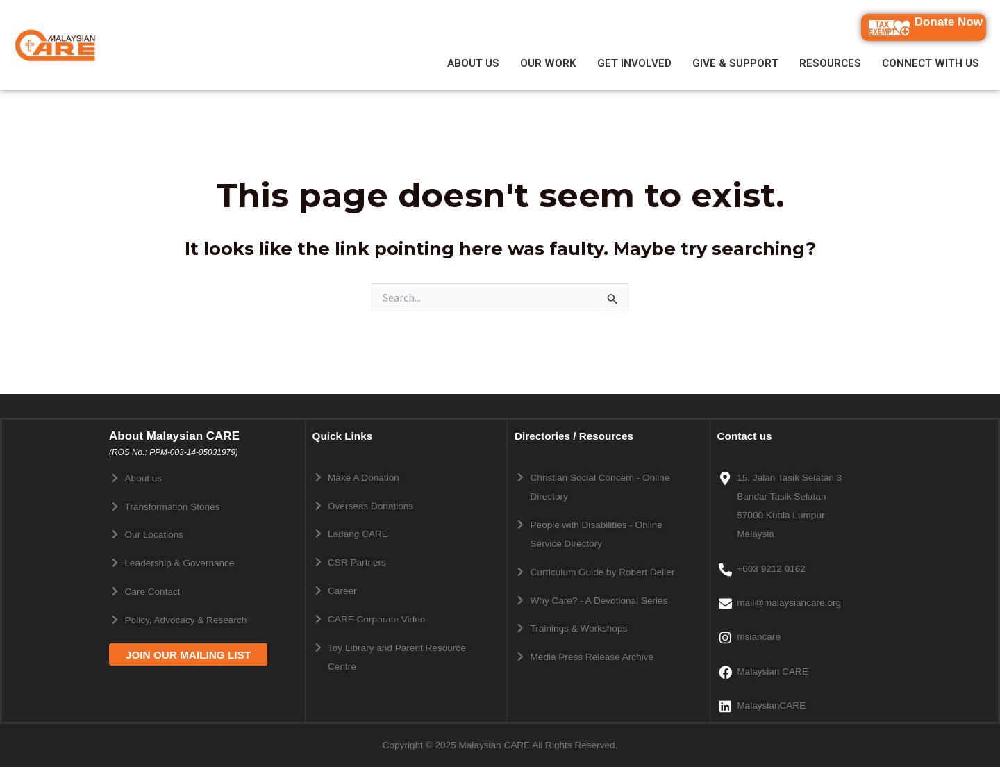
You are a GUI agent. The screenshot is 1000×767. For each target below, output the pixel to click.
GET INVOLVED (634, 63)
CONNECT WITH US (930, 63)
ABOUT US (473, 63)
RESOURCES (830, 63)
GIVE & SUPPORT (735, 63)
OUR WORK (548, 63)
